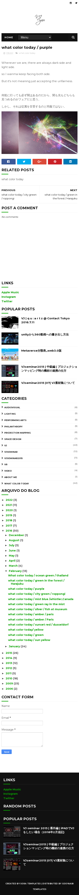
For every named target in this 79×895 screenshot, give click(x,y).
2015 (9, 653)
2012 (9, 668)
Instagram (9, 297)
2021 (9, 505)
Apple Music (10, 292)
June (13, 550)
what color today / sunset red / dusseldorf (38, 624)
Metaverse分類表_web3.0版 (41, 350)
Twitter (7, 301)
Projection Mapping (17, 432)
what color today (27, 53)
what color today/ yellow (25, 629)
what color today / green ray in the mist (36, 604)
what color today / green (26, 635)
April (12, 560)
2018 (9, 520)
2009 (10, 683)
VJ (5, 445)
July (12, 545)
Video (8, 471)
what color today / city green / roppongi (36, 594)
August (14, 540)
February (15, 571)
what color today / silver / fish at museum (37, 609)
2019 (9, 515)
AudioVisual (12, 407)
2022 (9, 500)
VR (5, 464)
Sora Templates (30, 883)
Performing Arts (15, 420)
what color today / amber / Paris (31, 619)
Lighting (10, 414)
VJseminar (10, 452)
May (12, 555)
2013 (9, 663)
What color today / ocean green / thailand (38, 575)
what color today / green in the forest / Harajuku (36, 582)
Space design (12, 439)
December (17, 535)
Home (9, 37)
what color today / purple (26, 588)
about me (10, 477)
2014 (9, 658)
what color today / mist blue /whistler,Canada (40, 599)
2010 (9, 678)
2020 (10, 510)
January (15, 646)
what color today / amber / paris (31, 614)
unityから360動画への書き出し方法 (45, 334)
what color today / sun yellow (29, 640)
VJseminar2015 (13, 458)
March (13, 565)
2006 (10, 688)
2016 (9, 530)
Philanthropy (13, 426)
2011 (9, 673)
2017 (9, 525)
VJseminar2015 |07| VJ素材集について (48, 383)
